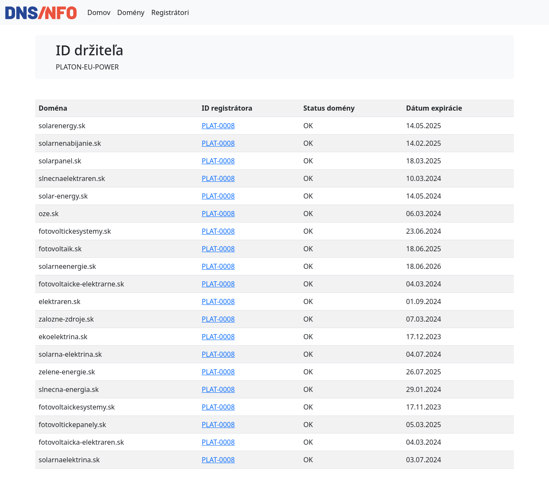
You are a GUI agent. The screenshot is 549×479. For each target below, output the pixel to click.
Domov (98, 12)
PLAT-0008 (218, 125)
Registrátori (170, 12)
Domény (130, 12)
